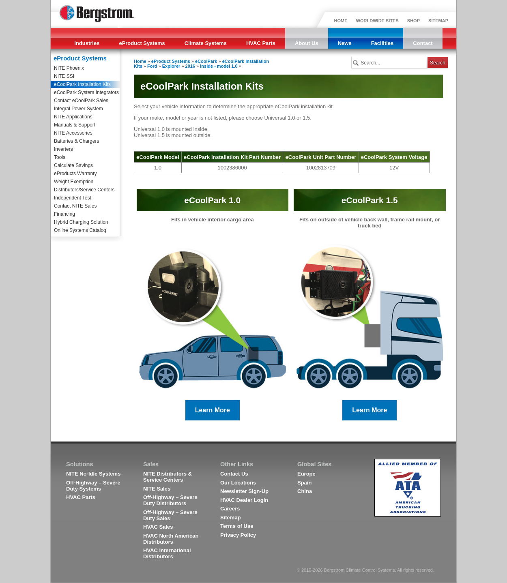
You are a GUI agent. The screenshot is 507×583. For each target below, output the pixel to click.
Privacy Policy (238, 535)
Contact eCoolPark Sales (81, 100)
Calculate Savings (73, 165)
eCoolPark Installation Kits (82, 84)
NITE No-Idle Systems (93, 474)
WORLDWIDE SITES (377, 20)
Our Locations (238, 483)
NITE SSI (64, 76)
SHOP (413, 20)
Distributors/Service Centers (84, 190)
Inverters (63, 149)
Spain (304, 483)
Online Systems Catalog (80, 230)
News (345, 43)
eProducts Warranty (75, 173)
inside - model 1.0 (218, 66)
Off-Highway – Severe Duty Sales (170, 515)
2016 (190, 66)
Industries (86, 43)
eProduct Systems (142, 43)
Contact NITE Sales (75, 206)
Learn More (212, 410)
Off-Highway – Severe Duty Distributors (170, 500)
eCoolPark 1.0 (212, 200)
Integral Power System (78, 108)
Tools (59, 157)
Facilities (382, 43)
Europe (306, 474)
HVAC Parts (260, 43)
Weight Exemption (73, 181)
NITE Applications (73, 117)
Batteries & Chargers (76, 141)
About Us (306, 43)
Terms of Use (236, 526)
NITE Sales (156, 489)
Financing (64, 214)
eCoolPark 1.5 (370, 200)
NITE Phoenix (69, 68)
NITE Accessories (73, 133)
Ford (152, 66)
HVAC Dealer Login (244, 500)
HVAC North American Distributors (171, 539)
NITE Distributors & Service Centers (167, 477)
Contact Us (234, 474)
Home (140, 61)
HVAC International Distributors (167, 553)
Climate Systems (206, 43)
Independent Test (72, 198)
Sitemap (230, 517)
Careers (230, 509)
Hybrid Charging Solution (81, 222)
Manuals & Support (74, 125)
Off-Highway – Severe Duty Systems (93, 486)
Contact (422, 43)
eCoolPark (206, 61)
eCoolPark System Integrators (86, 92)
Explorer (171, 66)
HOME (341, 20)
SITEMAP (438, 20)
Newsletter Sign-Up (244, 491)
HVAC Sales (158, 527)
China (304, 491)
